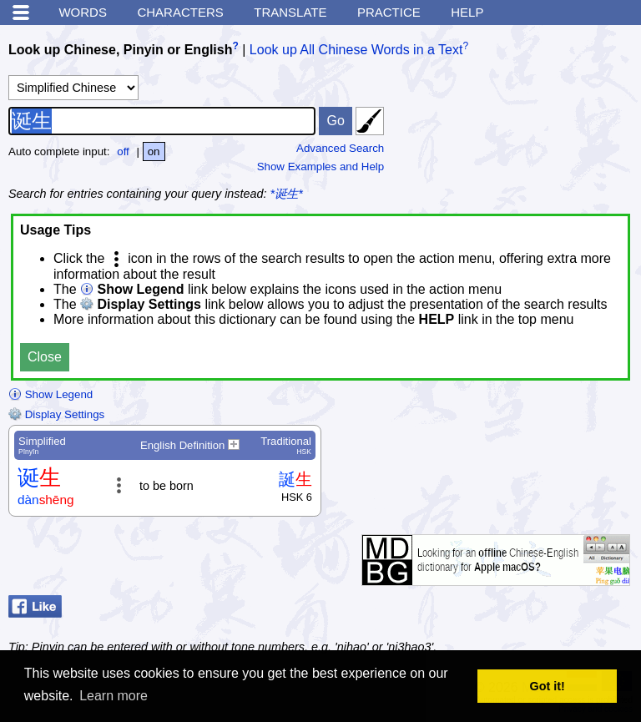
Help (467, 12)
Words (82, 12)
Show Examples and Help (321, 166)
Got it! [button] (547, 686)
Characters (180, 12)
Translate (290, 12)
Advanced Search (340, 148)
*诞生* (286, 193)
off (123, 151)
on (154, 151)
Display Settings (56, 414)
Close (45, 357)
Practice (389, 12)
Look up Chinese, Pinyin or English (120, 50)
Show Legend (50, 394)
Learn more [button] (113, 696)
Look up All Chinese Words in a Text (356, 50)
